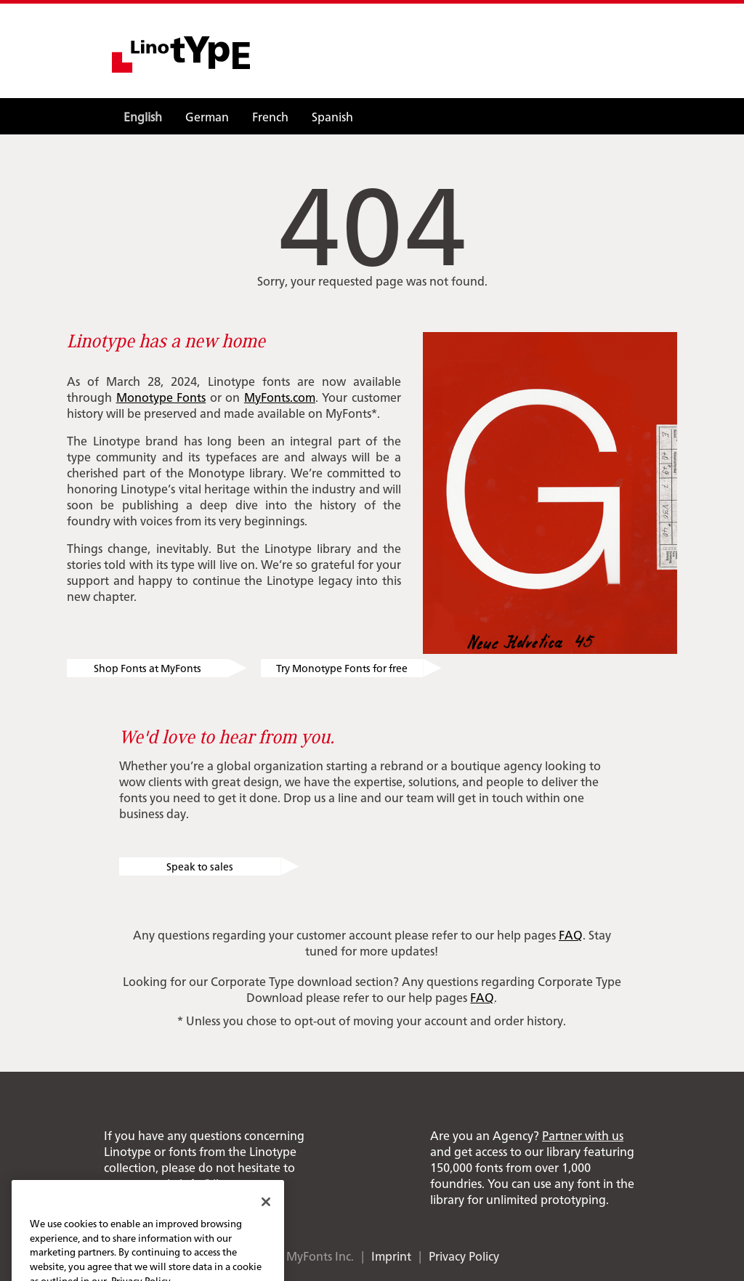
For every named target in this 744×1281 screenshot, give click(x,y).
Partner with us (582, 1135)
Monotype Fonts (161, 397)
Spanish (332, 116)
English (143, 116)
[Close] (266, 1214)
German (207, 116)
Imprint (391, 1256)
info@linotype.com (231, 1183)
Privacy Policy (464, 1256)
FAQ (571, 934)
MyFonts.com (279, 397)
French (270, 116)
